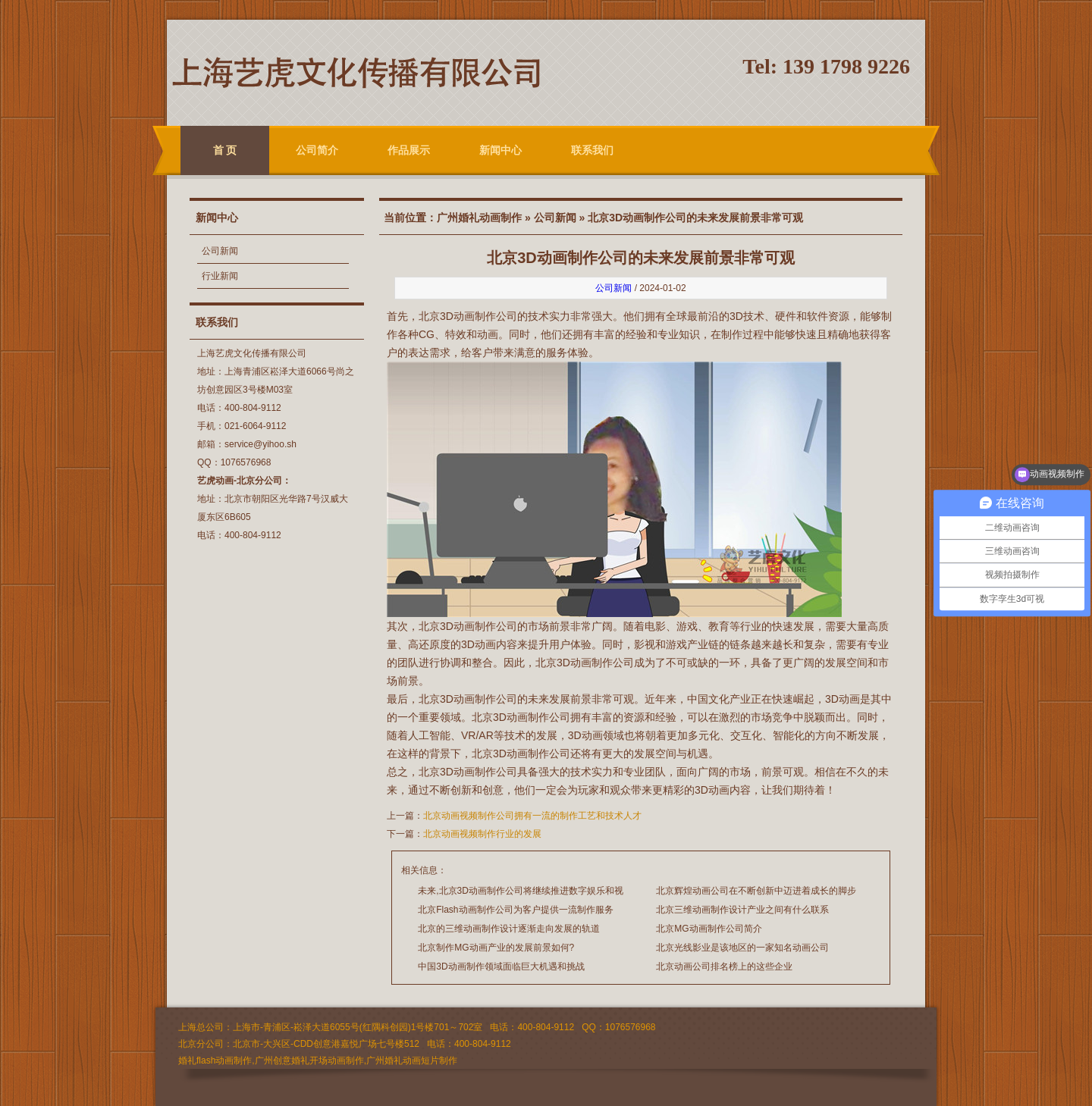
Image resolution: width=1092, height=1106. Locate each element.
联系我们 (592, 150)
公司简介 (317, 150)
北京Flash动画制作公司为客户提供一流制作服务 (515, 909)
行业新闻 (220, 276)
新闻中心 (500, 150)
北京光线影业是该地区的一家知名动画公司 (742, 947)
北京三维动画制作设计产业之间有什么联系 (742, 909)
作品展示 (409, 150)
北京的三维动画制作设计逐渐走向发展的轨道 (509, 928)
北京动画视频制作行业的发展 (482, 834)
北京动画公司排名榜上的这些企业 (724, 966)
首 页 (225, 150)
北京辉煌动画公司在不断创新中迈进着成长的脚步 (756, 890)
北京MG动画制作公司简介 (708, 928)
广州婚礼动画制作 (479, 217)
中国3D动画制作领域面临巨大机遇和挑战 (501, 966)
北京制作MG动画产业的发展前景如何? (496, 947)
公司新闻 (220, 251)
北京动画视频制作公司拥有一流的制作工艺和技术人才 (532, 815)
